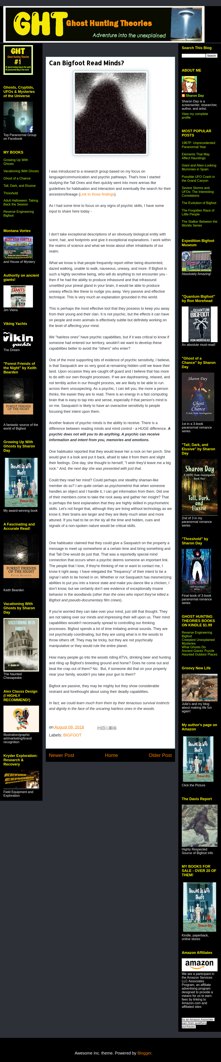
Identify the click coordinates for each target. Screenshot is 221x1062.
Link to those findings (97, 194)
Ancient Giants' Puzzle (198, 650)
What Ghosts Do (194, 647)
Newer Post (61, 755)
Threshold (10, 193)
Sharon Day (195, 95)
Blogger (144, 1053)
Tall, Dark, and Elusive (19, 185)
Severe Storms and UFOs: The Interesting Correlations (198, 191)
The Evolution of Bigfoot (199, 203)
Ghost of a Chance (16, 178)
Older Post (160, 755)
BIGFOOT (72, 735)
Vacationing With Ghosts (21, 171)
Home (111, 755)
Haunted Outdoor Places (199, 654)
